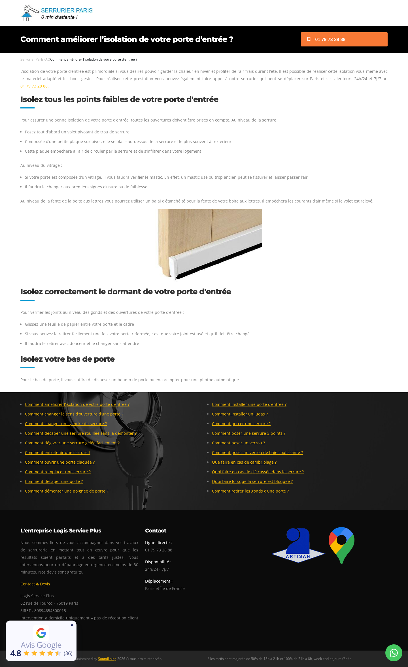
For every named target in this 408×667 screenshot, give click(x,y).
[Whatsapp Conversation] (393, 652)
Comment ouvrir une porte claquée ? (60, 462)
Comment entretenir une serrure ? (57, 452)
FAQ (47, 59)
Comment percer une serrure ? (241, 423)
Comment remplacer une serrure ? (58, 471)
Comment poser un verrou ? (238, 443)
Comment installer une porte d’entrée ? (249, 404)
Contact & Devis (35, 584)
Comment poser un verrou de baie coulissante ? (257, 452)
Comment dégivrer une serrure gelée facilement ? (72, 443)
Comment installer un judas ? (240, 414)
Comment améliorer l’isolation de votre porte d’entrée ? (77, 404)
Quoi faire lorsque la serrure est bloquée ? (252, 481)
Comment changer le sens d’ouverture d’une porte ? (74, 414)
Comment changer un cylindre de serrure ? (66, 423)
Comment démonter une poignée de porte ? (66, 491)
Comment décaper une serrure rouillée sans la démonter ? (81, 433)
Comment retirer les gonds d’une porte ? (250, 491)
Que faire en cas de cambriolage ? (244, 462)
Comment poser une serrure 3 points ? (248, 433)
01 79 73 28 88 (326, 39)
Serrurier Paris (32, 59)
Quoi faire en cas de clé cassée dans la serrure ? (258, 471)
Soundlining (107, 658)
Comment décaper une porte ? (54, 481)
